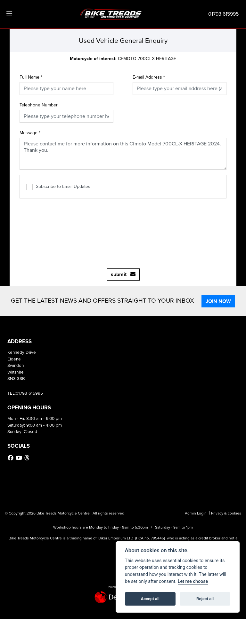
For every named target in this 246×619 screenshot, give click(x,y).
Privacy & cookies (226, 513)
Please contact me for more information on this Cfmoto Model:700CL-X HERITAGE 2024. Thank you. (123, 154)
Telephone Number (39, 105)
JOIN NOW (219, 301)
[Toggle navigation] (9, 14)
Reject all (205, 598)
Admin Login (196, 513)
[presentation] (123, 230)
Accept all (150, 598)
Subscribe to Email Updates (58, 186)
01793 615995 (223, 14)
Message (30, 132)
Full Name (31, 77)
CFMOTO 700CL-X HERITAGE (123, 58)
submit (123, 274)
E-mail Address (149, 77)
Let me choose (193, 581)
